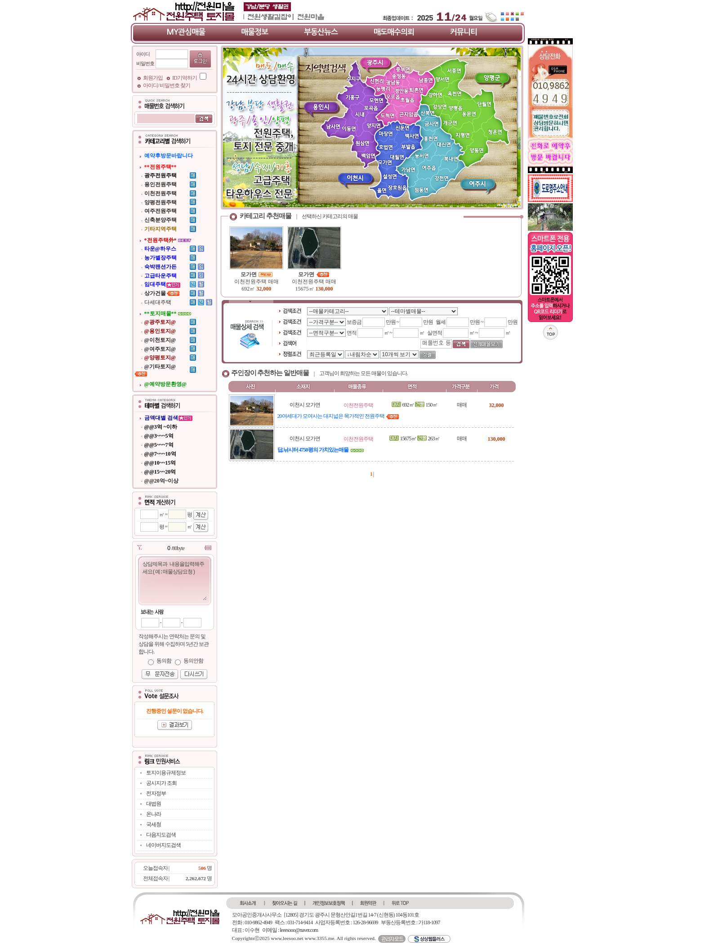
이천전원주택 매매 (256, 281)
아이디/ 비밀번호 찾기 (166, 85)
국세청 (153, 824)
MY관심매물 (186, 32)
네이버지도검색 (163, 845)
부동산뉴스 (321, 32)
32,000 (263, 289)
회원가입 (153, 78)
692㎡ (248, 289)
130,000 (324, 289)
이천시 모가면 (305, 405)
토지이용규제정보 (166, 773)
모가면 (256, 274)
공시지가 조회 (161, 783)
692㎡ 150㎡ (414, 405)
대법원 (153, 804)
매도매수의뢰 (394, 32)
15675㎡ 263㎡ (414, 438)
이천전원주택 (358, 405)
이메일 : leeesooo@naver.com (290, 930)
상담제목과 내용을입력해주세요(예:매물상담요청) (174, 580)
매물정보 (254, 32)
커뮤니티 (463, 32)
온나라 (153, 814)
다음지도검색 (161, 835)
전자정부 (156, 793)
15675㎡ (305, 289)
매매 (462, 405)
